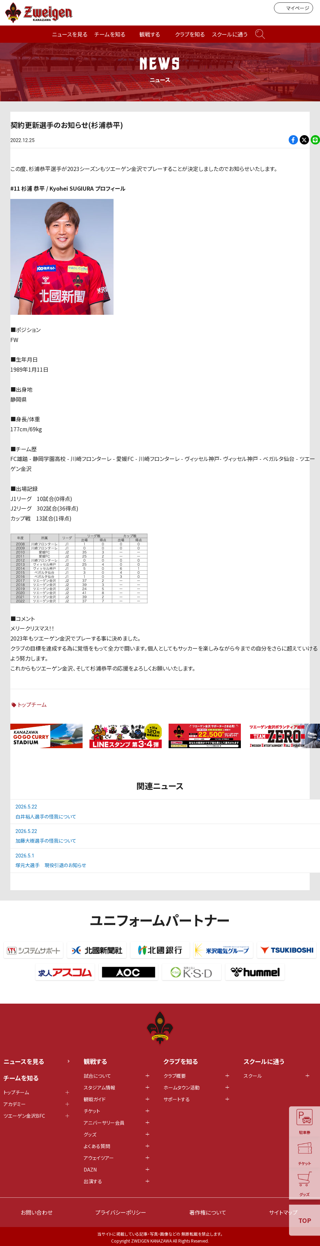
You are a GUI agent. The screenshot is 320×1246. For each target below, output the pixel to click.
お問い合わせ (37, 1212)
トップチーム (32, 704)
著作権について (207, 1212)
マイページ (293, 7)
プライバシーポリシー (120, 1212)
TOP (304, 1220)
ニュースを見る (69, 34)
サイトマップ (283, 1212)
